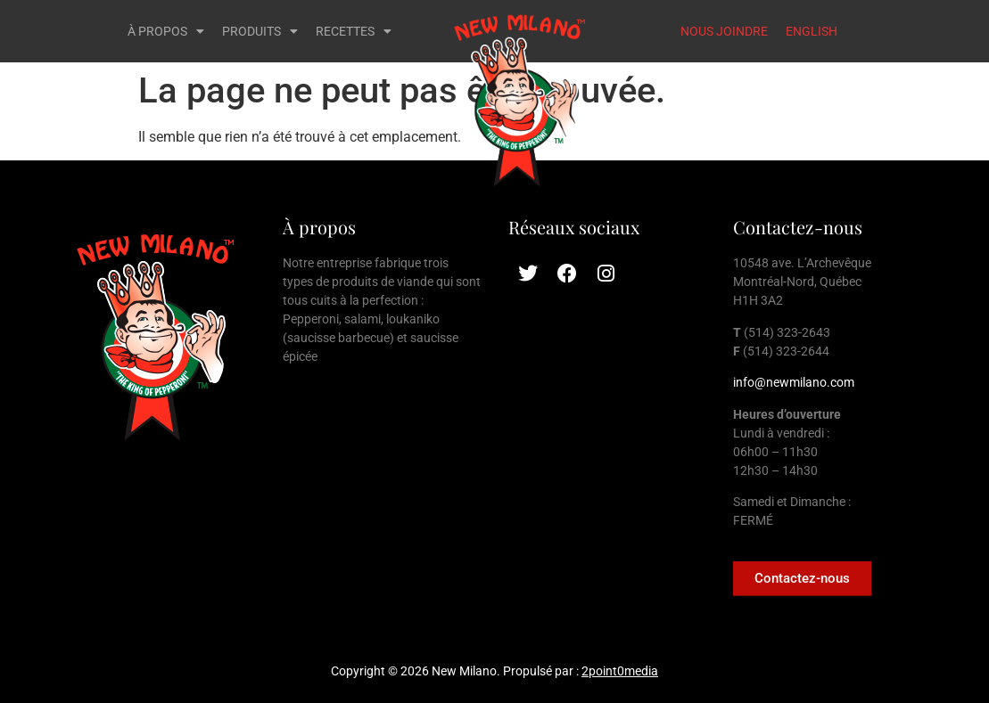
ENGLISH (811, 31)
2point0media (619, 671)
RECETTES (353, 31)
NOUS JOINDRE (724, 31)
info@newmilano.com (793, 382)
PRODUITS (260, 31)
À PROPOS (166, 31)
